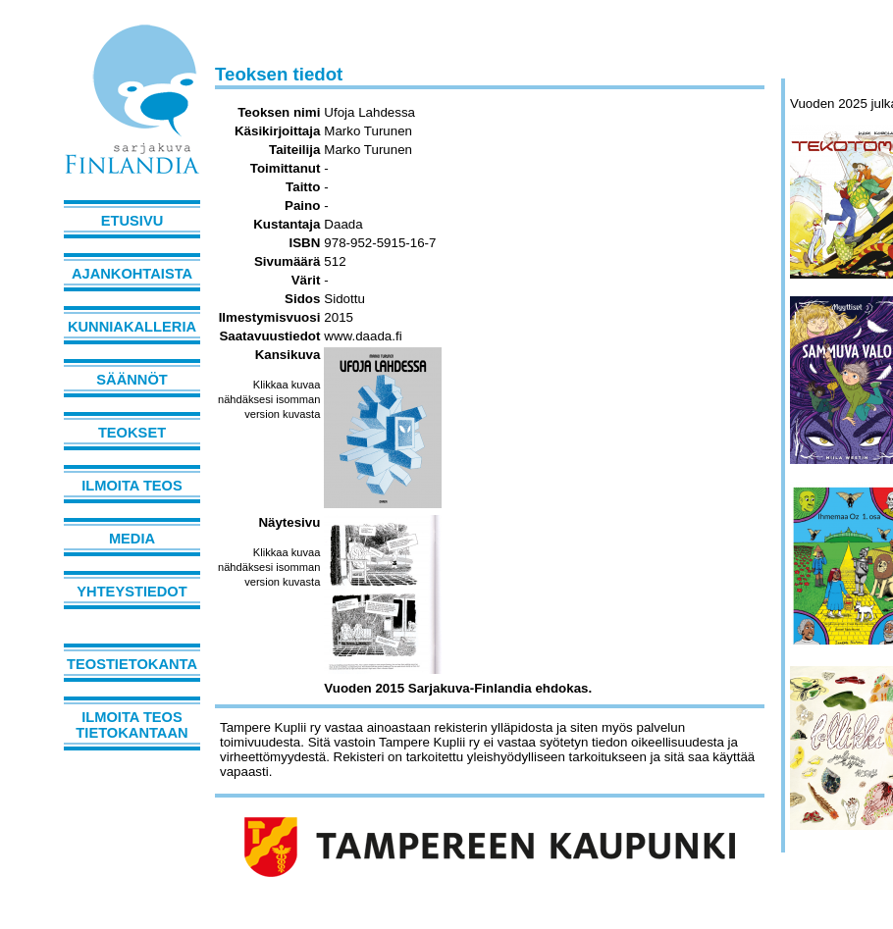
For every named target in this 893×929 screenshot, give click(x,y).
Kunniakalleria (132, 327)
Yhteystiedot (131, 591)
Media (132, 538)
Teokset (132, 432)
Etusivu (132, 221)
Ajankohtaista (132, 274)
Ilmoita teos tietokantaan (131, 725)
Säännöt (131, 379)
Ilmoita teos (132, 485)
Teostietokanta (132, 664)
